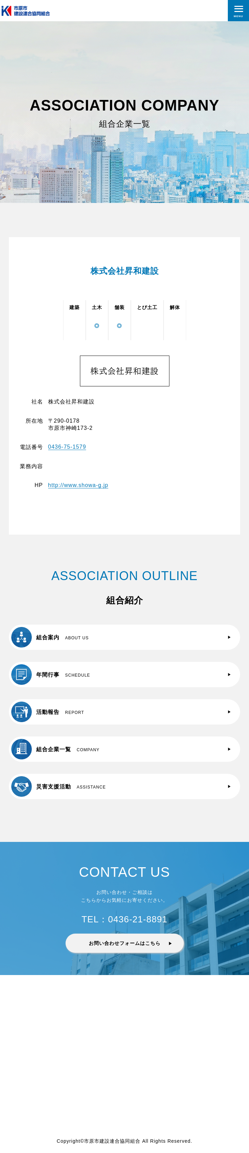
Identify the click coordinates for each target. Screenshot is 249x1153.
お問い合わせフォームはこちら (125, 943)
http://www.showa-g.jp (78, 485)
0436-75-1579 (67, 447)
